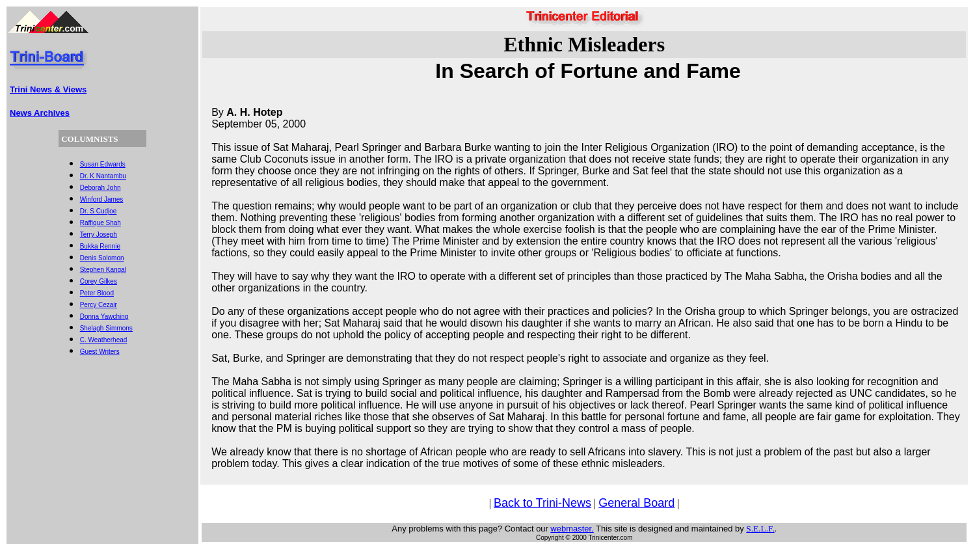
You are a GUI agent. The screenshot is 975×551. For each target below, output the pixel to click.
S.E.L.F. (760, 528)
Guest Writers (100, 351)
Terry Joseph (98, 234)
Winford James (102, 199)
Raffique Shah (100, 222)
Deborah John (100, 187)
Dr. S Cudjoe (98, 211)
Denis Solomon (102, 258)
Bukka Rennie (100, 246)
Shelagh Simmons (106, 328)
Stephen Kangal (103, 269)
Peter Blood (97, 293)
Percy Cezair (98, 304)
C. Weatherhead (103, 339)
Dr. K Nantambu (103, 176)
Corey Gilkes (98, 281)
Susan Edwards (103, 164)
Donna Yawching (104, 316)
